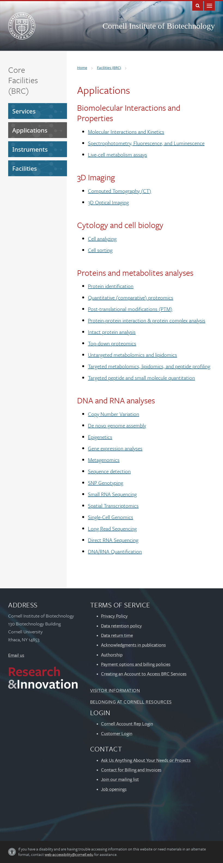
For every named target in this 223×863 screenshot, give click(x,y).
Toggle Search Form (197, 5)
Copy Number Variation (113, 414)
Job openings (114, 789)
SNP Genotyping (105, 482)
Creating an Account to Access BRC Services (144, 673)
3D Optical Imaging (108, 202)
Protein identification (110, 286)
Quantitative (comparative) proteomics (130, 297)
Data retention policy (121, 625)
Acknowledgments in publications (133, 644)
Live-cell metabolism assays (117, 154)
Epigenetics (100, 437)
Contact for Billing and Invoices (131, 769)
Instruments (30, 149)
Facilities (24, 168)
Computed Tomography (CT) (119, 190)
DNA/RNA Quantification (115, 551)
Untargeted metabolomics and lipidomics (132, 354)
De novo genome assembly (117, 425)
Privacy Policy (114, 615)
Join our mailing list (120, 779)
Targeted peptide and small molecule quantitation (141, 377)
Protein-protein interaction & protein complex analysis (146, 320)
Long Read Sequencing (112, 528)
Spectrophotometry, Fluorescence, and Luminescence (146, 143)
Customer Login (116, 733)
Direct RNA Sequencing (113, 540)
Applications (29, 130)
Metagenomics (104, 459)
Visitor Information (115, 690)
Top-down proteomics (112, 343)
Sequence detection (109, 471)
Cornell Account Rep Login (127, 723)
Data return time (117, 635)
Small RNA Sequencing (112, 494)
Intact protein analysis (112, 331)
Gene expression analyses (115, 448)
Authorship (112, 654)
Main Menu (209, 5)
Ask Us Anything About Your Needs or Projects (146, 760)
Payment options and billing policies (135, 664)
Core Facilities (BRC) (23, 80)
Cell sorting (100, 250)
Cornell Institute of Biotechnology (159, 25)
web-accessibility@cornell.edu (69, 854)
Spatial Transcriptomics (113, 505)
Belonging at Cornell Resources (131, 701)
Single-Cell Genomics (110, 517)
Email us (16, 655)
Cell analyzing (102, 238)
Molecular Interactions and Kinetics (126, 131)
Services (24, 111)
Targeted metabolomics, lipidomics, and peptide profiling (149, 366)
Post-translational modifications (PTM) (130, 309)
